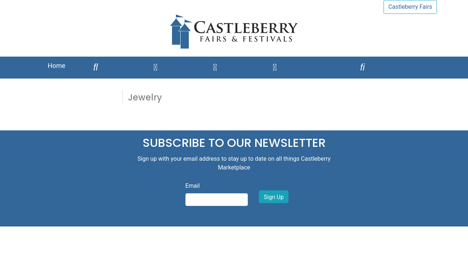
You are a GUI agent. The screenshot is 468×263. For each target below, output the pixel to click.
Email (192, 185)
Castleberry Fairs (410, 6)
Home (56, 65)
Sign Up (274, 197)
